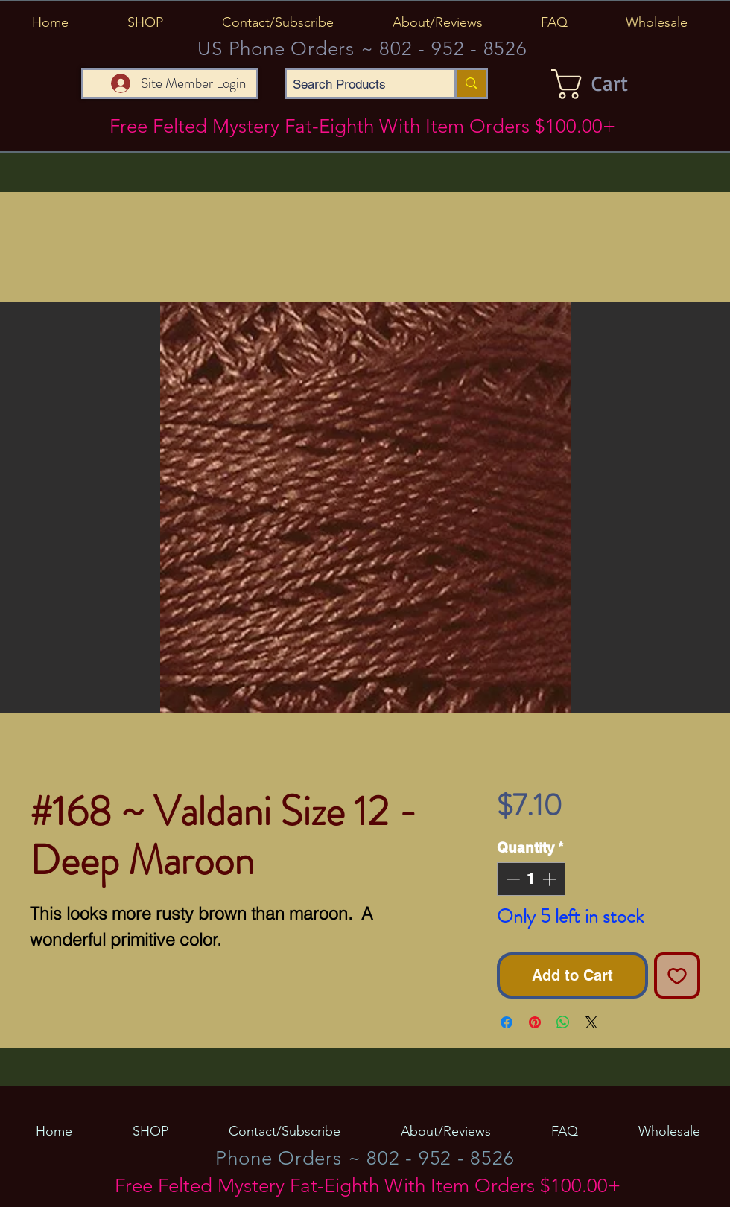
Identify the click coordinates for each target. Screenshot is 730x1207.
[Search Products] (358, 85)
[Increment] (551, 879)
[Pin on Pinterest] (535, 1022)
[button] (145, 22)
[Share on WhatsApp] (563, 1022)
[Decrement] (511, 879)
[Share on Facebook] (506, 1022)
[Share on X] (591, 1022)
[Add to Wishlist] (677, 975)
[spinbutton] (531, 879)
